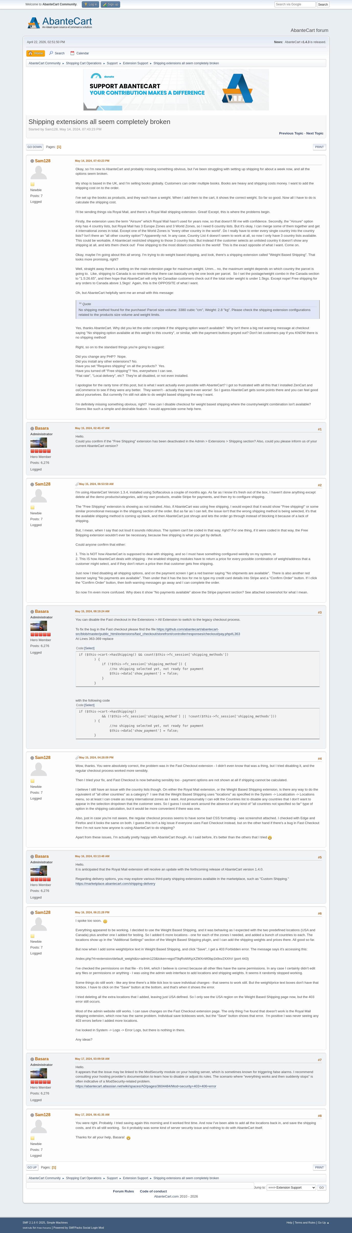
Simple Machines (57, 1222)
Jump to (259, 1187)
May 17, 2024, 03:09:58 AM (92, 1058)
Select (89, 648)
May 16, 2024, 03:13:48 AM (92, 856)
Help (289, 1222)
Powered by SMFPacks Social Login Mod (78, 1227)
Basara (42, 428)
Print (319, 146)
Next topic (314, 133)
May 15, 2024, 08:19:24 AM (92, 611)
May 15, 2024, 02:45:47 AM (92, 428)
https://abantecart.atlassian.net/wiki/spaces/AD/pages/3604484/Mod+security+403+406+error (146, 1086)
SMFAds (27, 1227)
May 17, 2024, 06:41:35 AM (92, 1114)
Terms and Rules (305, 1222)
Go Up (32, 1167)
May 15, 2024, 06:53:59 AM (96, 483)
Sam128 (42, 161)
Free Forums (44, 1227)
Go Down (35, 146)
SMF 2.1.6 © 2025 (34, 1222)
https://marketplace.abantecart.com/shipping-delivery (115, 884)
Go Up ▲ (324, 1222)
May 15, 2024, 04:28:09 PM (96, 757)
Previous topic (291, 133)
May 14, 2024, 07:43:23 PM (92, 160)
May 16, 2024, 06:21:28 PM (92, 912)
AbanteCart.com (166, 1196)
